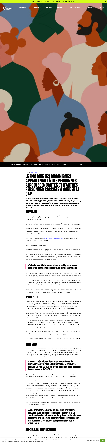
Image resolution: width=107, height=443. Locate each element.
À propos (90, 6)
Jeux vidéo (34, 164)
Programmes (24, 6)
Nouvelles (37, 7)
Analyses (61, 6)
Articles (49, 7)
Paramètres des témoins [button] (93, 440)
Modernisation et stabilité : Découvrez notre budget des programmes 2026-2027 (53, 1)
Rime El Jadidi (34, 172)
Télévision (26, 164)
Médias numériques (44, 164)
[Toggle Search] (103, 7)
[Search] (80, 164)
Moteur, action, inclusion (59, 164)
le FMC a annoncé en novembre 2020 (53, 239)
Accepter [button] (102, 440)
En (100, 7)
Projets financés (75, 7)
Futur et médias (16, 164)
